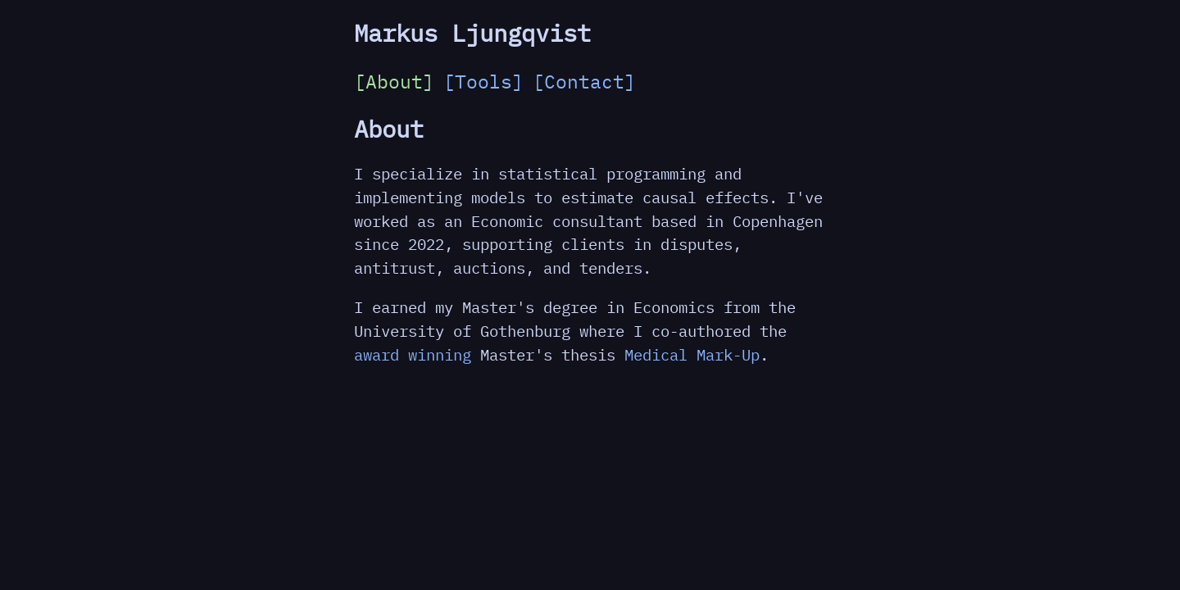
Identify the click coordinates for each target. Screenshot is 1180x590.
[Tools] (483, 81)
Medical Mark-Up (692, 354)
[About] (394, 81)
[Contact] (584, 81)
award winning (412, 354)
